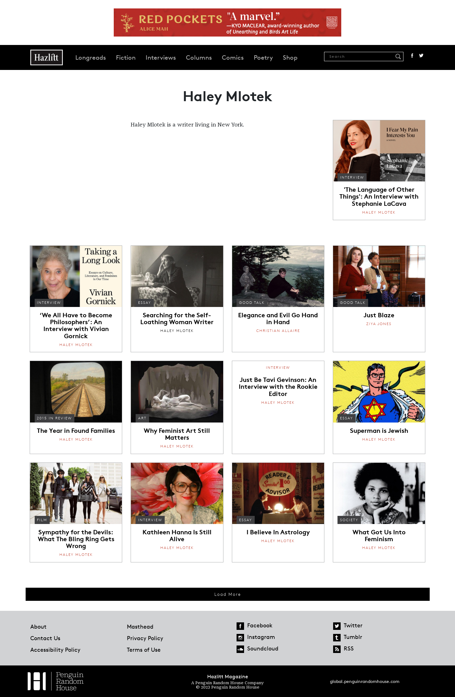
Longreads (90, 57)
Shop (290, 57)
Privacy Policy (145, 638)
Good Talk (252, 302)
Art (142, 418)
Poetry (263, 57)
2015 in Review (54, 418)
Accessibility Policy (55, 649)
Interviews (161, 57)
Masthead (140, 626)
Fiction (126, 57)
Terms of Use (144, 649)
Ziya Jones (379, 323)
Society (349, 519)
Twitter (421, 55)
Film (42, 519)
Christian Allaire (278, 330)
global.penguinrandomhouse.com (364, 681)
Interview (352, 177)
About (38, 626)
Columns (199, 57)
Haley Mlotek (379, 212)
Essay (144, 302)
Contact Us (45, 638)
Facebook (412, 55)
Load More (227, 594)
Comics (233, 57)
